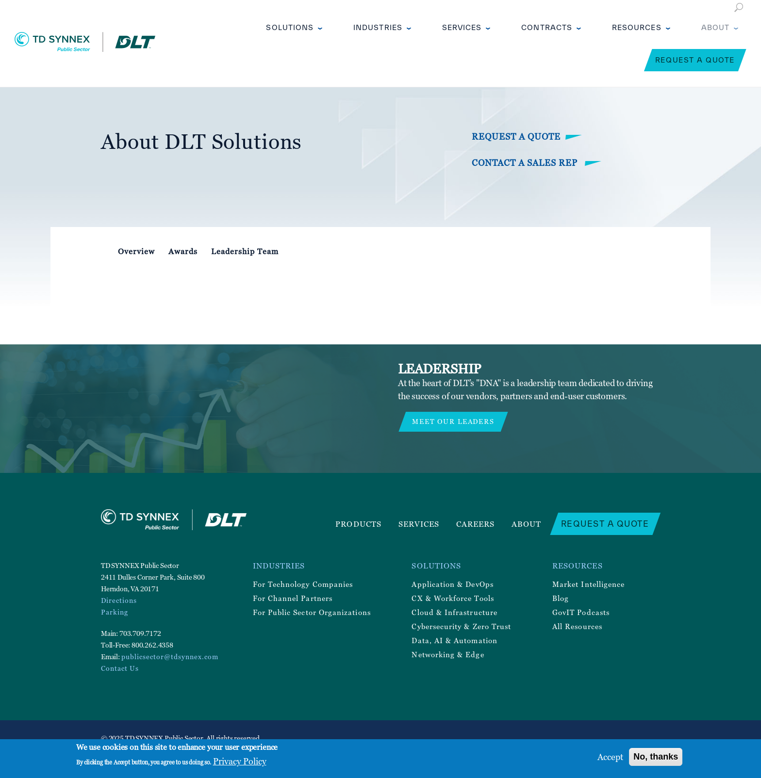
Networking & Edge (448, 654)
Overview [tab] (136, 251)
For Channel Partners (292, 598)
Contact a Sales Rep (526, 163)
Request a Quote (695, 60)
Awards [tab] (183, 251)
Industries (377, 27)
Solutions (290, 27)
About (715, 27)
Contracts (546, 27)
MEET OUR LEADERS (453, 421)
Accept (610, 757)
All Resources (577, 626)
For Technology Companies (303, 584)
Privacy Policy (239, 761)
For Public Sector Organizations (312, 612)
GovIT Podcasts (581, 612)
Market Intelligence (588, 584)
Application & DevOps (452, 584)
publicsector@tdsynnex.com (169, 656)
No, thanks (655, 757)
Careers (475, 523)
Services (462, 27)
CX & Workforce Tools (453, 598)
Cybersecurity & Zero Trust (461, 626)
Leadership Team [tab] (245, 251)
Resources (637, 27)
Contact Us (120, 668)
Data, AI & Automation (454, 640)
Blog (560, 598)
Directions (119, 600)
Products (358, 523)
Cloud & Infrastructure (454, 612)
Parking (114, 612)
